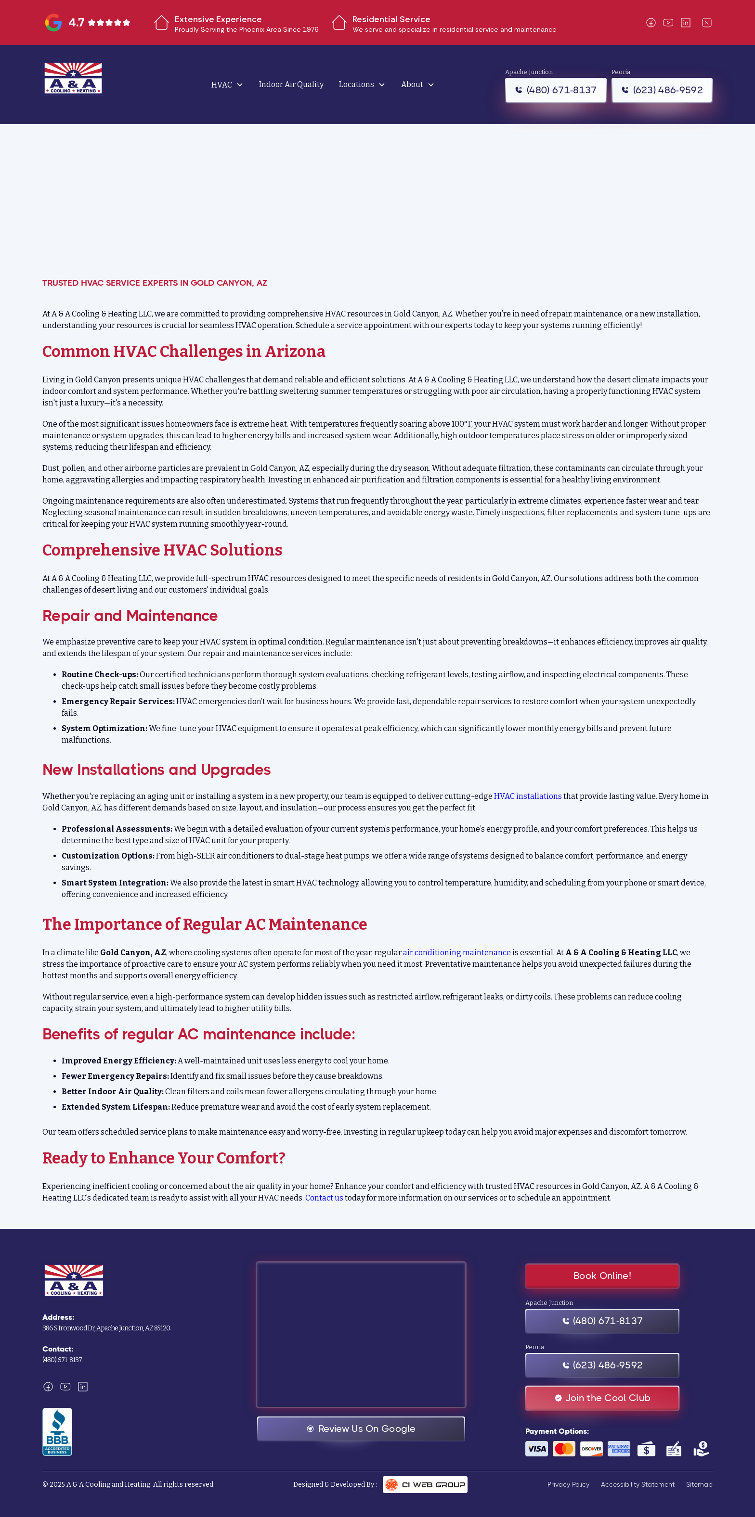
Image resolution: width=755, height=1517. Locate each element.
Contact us (324, 1197)
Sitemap (699, 1484)
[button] (227, 84)
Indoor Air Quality (291, 84)
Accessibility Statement (638, 1484)
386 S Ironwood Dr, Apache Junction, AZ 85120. (106, 1328)
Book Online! (602, 1275)
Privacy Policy (568, 1484)
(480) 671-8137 (62, 1360)
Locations (356, 84)
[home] (95, 85)
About (412, 84)
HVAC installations (528, 796)
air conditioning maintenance (457, 952)
